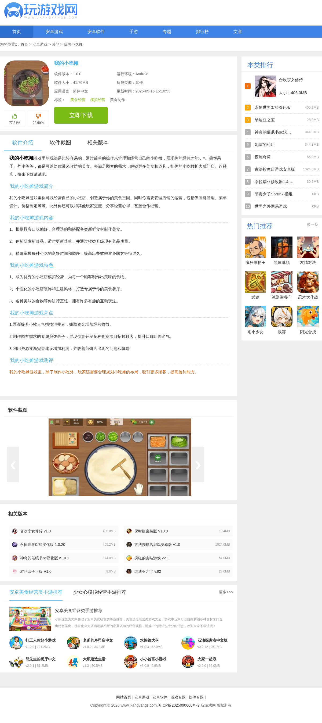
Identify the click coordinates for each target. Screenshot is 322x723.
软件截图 (60, 142)
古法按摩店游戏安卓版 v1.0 (157, 544)
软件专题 (196, 697)
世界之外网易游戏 (271, 206)
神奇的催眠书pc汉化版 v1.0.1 (44, 558)
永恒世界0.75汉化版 (273, 107)
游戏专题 (178, 697)
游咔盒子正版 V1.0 (36, 571)
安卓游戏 (54, 31)
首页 (16, 31)
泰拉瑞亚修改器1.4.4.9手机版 (281, 181)
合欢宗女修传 (291, 79)
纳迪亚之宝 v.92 (147, 571)
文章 (237, 31)
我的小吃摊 (73, 44)
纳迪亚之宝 (265, 119)
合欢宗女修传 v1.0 (35, 531)
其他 (56, 44)
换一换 (312, 224)
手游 (133, 31)
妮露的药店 (265, 144)
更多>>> (226, 592)
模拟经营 (97, 100)
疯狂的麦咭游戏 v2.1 (151, 558)
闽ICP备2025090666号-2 (179, 705)
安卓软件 (96, 31)
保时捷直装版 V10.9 (151, 531)
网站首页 (123, 697)
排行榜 (202, 31)
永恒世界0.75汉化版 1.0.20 (42, 544)
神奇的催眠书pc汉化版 (275, 132)
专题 (167, 31)
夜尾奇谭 (263, 157)
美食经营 (77, 100)
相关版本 (98, 142)
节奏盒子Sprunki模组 (273, 194)
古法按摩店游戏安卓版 (275, 169)
